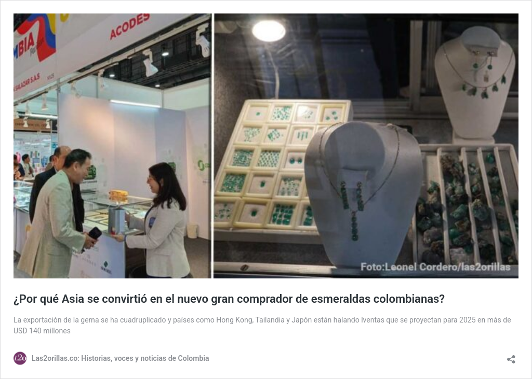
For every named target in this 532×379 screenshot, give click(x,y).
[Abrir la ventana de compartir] (511, 356)
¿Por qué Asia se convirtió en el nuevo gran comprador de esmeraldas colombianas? (229, 298)
